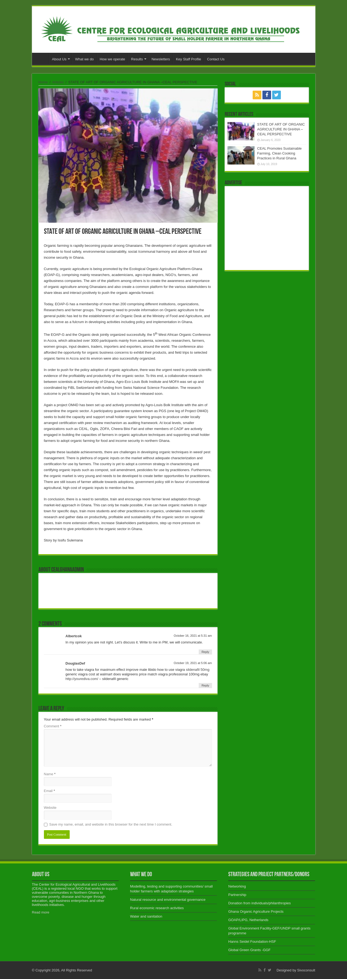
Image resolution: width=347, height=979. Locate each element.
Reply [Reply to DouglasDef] (205, 685)
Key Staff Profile (188, 59)
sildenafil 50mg (198, 670)
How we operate (112, 59)
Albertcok (74, 636)
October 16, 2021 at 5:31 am (193, 635)
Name (50, 774)
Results (137, 59)
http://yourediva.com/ (82, 679)
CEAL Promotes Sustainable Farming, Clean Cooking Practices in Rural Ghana (279, 153)
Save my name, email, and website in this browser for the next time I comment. (110, 824)
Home (42, 58)
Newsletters (161, 59)
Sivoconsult (306, 970)
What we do (84, 59)
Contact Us (215, 59)
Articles (58, 82)
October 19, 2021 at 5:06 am (193, 663)
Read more (40, 912)
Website (50, 808)
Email (49, 791)
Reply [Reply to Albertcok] (205, 651)
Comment (53, 726)
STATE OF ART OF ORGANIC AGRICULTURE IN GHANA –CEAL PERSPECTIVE (281, 129)
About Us (59, 59)
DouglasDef (75, 663)
